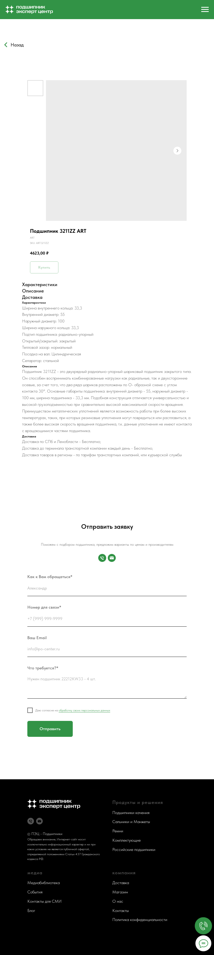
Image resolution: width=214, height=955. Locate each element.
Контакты (120, 910)
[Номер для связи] (102, 558)
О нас (117, 901)
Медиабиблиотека (43, 882)
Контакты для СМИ (44, 901)
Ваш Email (37, 637)
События (34, 891)
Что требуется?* (42, 667)
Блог (31, 910)
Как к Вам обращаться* (49, 576)
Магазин (120, 891)
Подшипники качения (130, 812)
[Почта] (112, 558)
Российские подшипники (133, 849)
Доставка (120, 882)
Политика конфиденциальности (139, 919)
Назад (17, 45)
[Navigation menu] (205, 9)
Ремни (117, 830)
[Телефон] (30, 821)
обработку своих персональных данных (84, 710)
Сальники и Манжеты (131, 821)
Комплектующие (126, 840)
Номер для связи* (44, 607)
